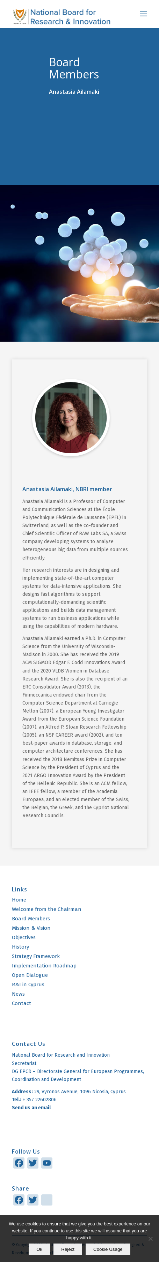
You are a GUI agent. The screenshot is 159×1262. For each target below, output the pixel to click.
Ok (39, 1249)
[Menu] (143, 14)
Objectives (24, 937)
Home (19, 900)
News (18, 994)
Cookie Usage (108, 1249)
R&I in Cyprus (28, 984)
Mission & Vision (31, 928)
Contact (21, 1003)
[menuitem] (143, 14)
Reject (67, 1249)
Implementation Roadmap (44, 966)
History (20, 947)
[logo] (66, 14)
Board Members (31, 918)
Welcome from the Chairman (46, 909)
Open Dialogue (30, 975)
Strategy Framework (36, 956)
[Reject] (150, 1238)
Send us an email (32, 1108)
